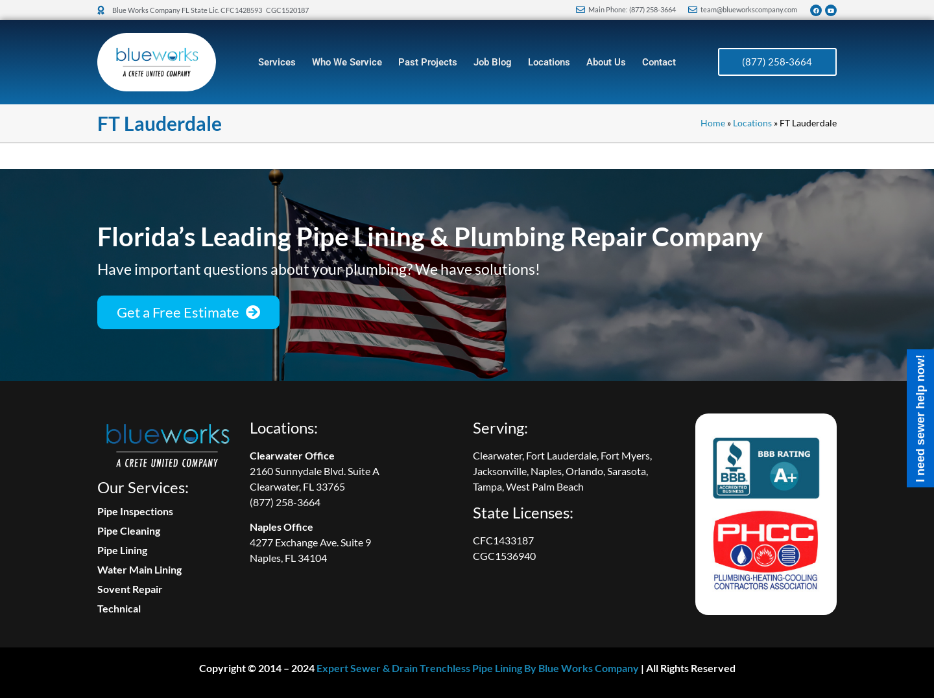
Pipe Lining (122, 550)
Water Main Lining (139, 569)
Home (712, 123)
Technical (119, 608)
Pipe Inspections (135, 511)
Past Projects (427, 62)
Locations (549, 62)
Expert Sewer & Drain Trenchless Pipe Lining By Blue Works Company (478, 668)
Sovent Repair (130, 589)
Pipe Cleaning (128, 530)
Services (277, 62)
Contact (659, 62)
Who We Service (347, 62)
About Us (606, 62)
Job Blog (492, 62)
